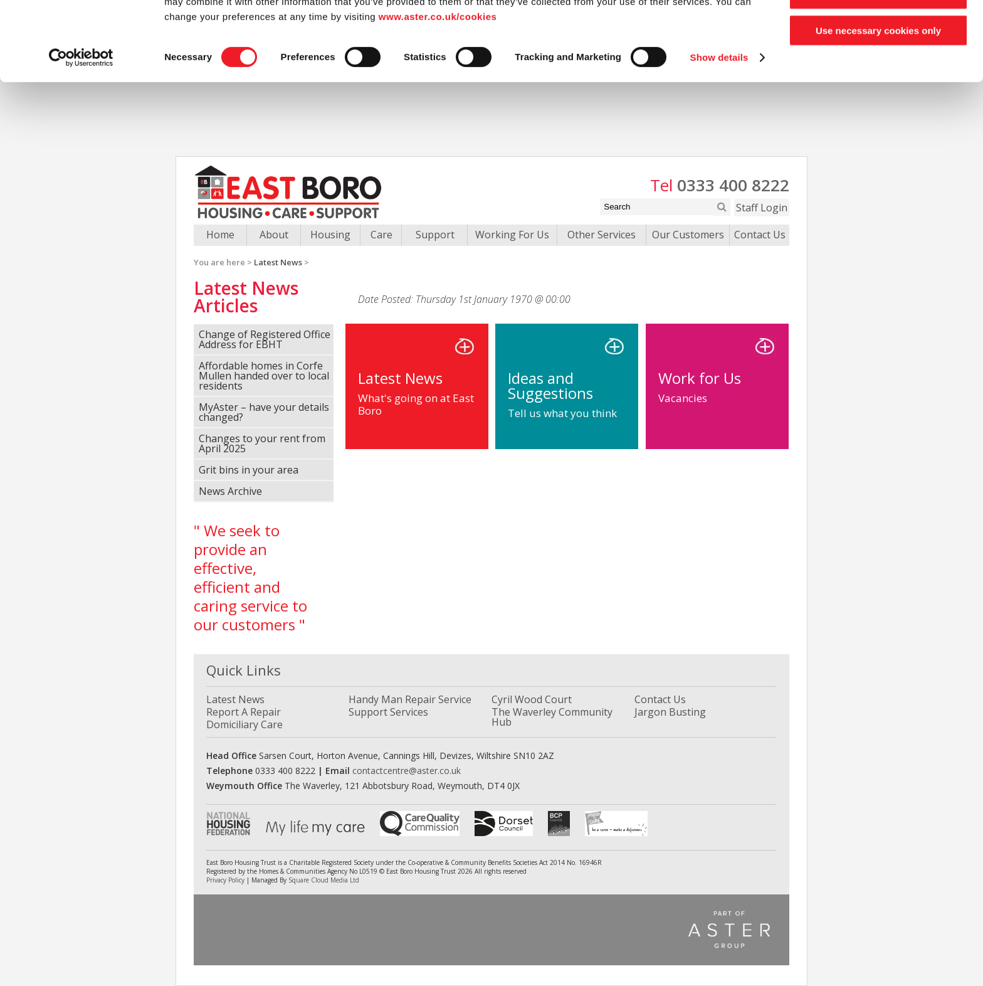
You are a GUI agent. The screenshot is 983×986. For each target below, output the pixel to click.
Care (381, 234)
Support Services (388, 712)
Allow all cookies (879, 31)
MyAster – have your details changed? (264, 412)
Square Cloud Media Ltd (323, 880)
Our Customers (688, 234)
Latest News (278, 262)
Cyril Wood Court (532, 699)
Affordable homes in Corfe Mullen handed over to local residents (264, 376)
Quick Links (243, 669)
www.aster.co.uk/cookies (438, 90)
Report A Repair (243, 712)
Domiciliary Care (244, 724)
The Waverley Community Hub (552, 717)
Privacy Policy (225, 880)
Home (220, 234)
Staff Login (761, 208)
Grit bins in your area (248, 470)
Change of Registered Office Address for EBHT (264, 339)
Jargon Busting (670, 712)
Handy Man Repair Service (410, 699)
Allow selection (878, 68)
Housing (330, 234)
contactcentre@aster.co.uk (406, 771)
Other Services (601, 234)
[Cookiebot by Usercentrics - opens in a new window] (81, 131)
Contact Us (760, 234)
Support (435, 234)
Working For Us (512, 234)
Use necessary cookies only (878, 104)
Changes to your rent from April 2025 (262, 443)
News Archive (230, 491)
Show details (719, 131)
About (274, 234)
